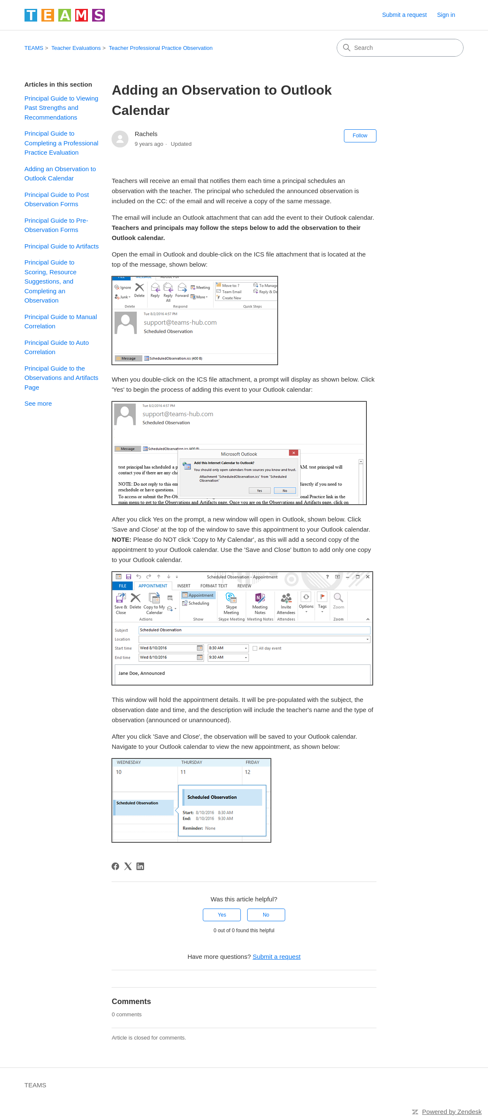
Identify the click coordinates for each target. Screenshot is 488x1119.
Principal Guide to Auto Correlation (57, 347)
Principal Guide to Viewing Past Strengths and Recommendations (61, 108)
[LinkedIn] (140, 866)
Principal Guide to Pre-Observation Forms (56, 225)
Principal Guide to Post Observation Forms (57, 199)
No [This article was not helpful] (266, 915)
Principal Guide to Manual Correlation (61, 321)
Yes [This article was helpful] (222, 915)
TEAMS (34, 48)
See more (38, 403)
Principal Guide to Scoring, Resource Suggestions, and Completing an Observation (50, 281)
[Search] (400, 47)
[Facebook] (115, 866)
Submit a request (404, 14)
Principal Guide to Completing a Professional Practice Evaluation (61, 143)
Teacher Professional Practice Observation (161, 48)
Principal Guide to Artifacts (62, 246)
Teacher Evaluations (76, 48)
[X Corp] (128, 866)
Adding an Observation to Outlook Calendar (60, 173)
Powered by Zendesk (452, 1111)
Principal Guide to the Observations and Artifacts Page (61, 378)
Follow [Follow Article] (360, 136)
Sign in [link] (446, 14)
